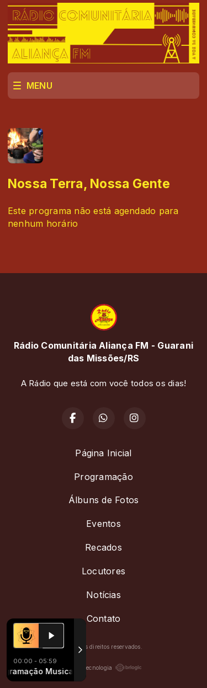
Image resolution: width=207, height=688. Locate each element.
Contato (104, 618)
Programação (103, 476)
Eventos (103, 523)
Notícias (103, 594)
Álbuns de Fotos (103, 499)
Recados (103, 547)
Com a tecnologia (103, 667)
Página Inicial (103, 452)
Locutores (103, 571)
